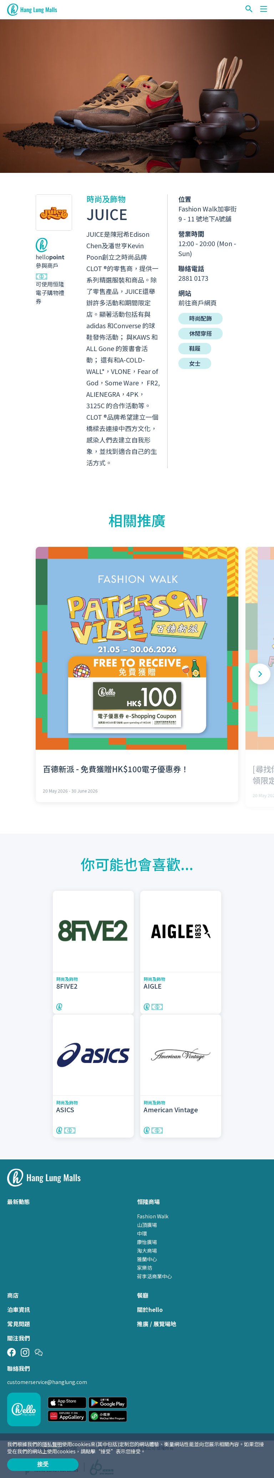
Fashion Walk (152, 1213)
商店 (13, 1292)
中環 (142, 1230)
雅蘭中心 (147, 1256)
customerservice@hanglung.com (47, 1379)
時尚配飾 (200, 318)
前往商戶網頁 (197, 302)
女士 (195, 363)
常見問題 (18, 1321)
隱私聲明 (52, 1444)
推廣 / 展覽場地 (156, 1321)
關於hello (150, 1306)
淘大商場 (147, 1247)
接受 (43, 1464)
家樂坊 (144, 1264)
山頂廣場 (147, 1221)
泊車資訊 (18, 1306)
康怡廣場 (147, 1239)
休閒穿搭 (200, 333)
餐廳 (142, 1292)
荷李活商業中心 (154, 1273)
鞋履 (195, 348)
